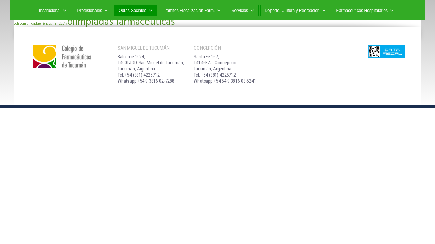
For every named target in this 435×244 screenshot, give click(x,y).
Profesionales (92, 10)
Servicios (242, 10)
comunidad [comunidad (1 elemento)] (28, 24)
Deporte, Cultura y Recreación (295, 10)
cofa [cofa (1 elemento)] (17, 24)
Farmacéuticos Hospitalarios (365, 10)
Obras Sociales (135, 10)
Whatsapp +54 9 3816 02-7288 (146, 81)
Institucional (53, 10)
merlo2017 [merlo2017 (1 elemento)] (59, 24)
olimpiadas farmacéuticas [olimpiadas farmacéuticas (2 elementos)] (121, 22)
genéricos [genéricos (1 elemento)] (44, 24)
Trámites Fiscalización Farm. (192, 10)
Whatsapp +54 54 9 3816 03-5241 (225, 81)
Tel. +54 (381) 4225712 (139, 75)
